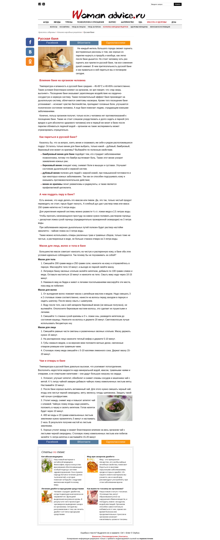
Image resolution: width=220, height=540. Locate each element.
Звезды (57, 22)
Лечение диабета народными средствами (62, 488)
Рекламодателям (110, 536)
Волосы (53, 27)
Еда (140, 22)
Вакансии (96, 536)
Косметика (64, 27)
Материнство (127, 22)
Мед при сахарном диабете (100, 456)
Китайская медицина (52, 456)
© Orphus (135, 533)
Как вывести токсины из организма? (105, 488)
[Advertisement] (158, 54)
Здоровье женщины (139, 27)
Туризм (68, 22)
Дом (174, 22)
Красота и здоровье (157, 22)
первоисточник (146, 538)
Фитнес (112, 22)
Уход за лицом (78, 27)
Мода (46, 22)
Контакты (123, 536)
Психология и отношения (90, 22)
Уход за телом (94, 27)
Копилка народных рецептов (115, 27)
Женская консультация (160, 27)
